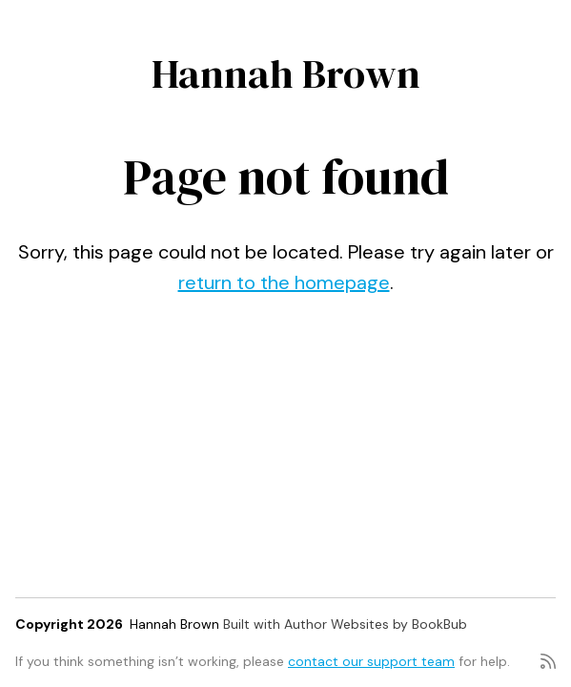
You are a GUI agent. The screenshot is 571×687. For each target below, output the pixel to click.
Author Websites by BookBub (375, 624)
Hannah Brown (286, 73)
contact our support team (371, 661)
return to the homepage (284, 282)
